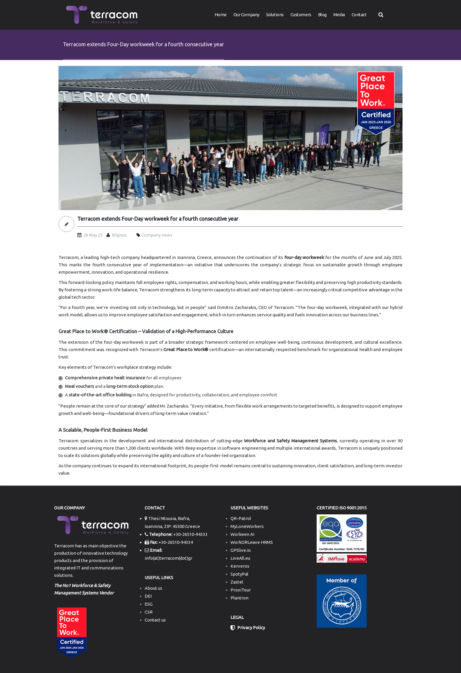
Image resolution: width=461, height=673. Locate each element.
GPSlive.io (240, 550)
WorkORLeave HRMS (251, 542)
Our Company (246, 14)
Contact (359, 14)
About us (153, 588)
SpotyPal (239, 573)
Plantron (239, 597)
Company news (156, 234)
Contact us (155, 619)
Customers (300, 14)
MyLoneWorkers (247, 526)
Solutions (275, 14)
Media (339, 14)
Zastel (236, 581)
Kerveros (239, 566)
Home (221, 14)
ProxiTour (240, 589)
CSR (149, 611)
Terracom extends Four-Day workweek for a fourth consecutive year (157, 219)
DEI (148, 596)
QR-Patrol (240, 518)
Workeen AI (242, 534)
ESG (149, 603)
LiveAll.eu (240, 558)
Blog (322, 14)
